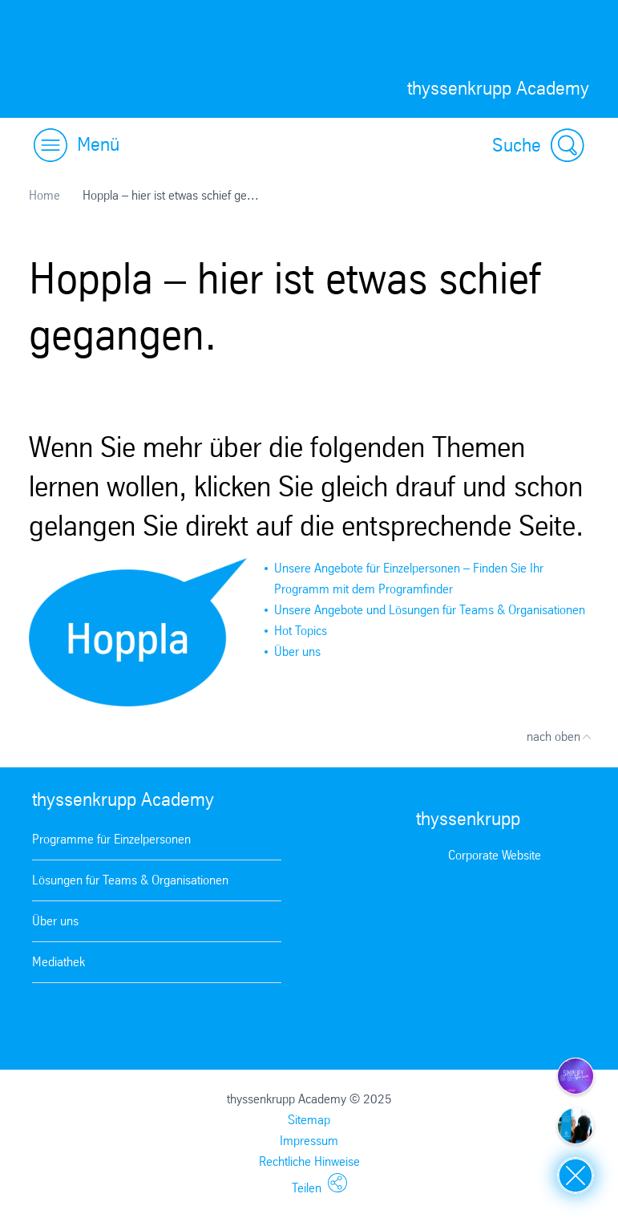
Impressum (309, 1140)
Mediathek (58, 961)
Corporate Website (494, 855)
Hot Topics (300, 630)
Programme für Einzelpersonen (111, 839)
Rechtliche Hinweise (309, 1161)
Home (44, 195)
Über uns (297, 651)
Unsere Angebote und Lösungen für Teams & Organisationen (429, 609)
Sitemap (309, 1119)
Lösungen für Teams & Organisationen (130, 880)
